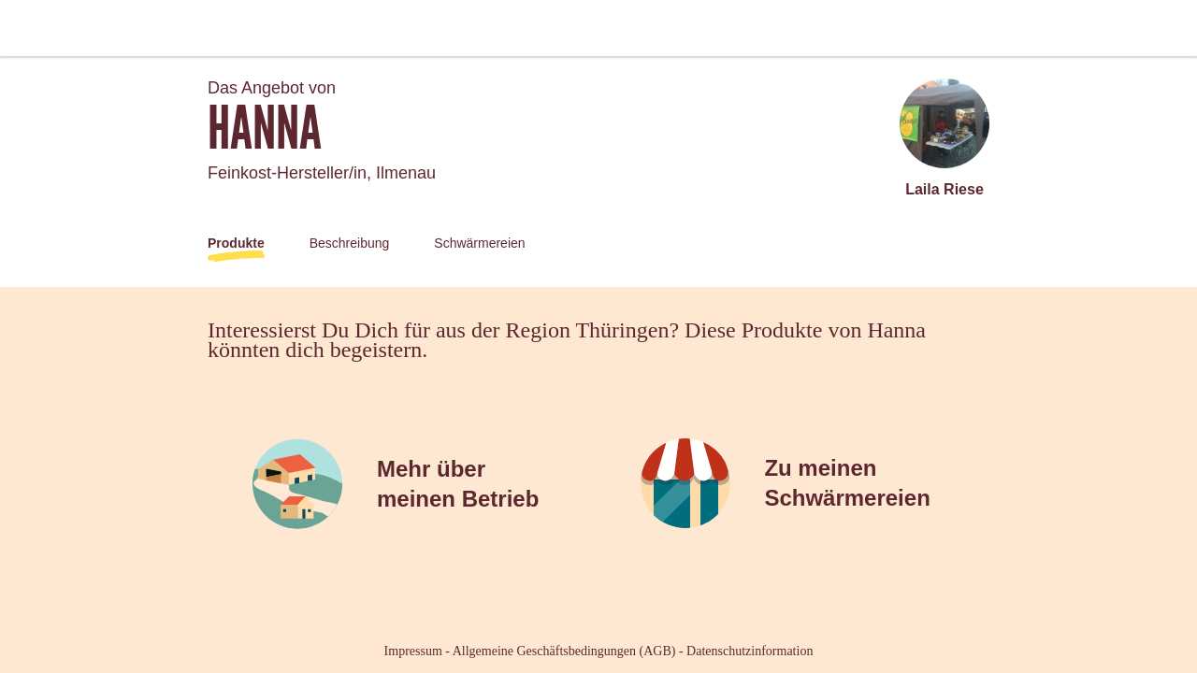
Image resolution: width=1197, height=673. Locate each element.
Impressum (413, 651)
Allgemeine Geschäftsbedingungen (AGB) (564, 651)
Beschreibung (350, 243)
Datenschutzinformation (749, 651)
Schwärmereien (479, 243)
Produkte (236, 243)
